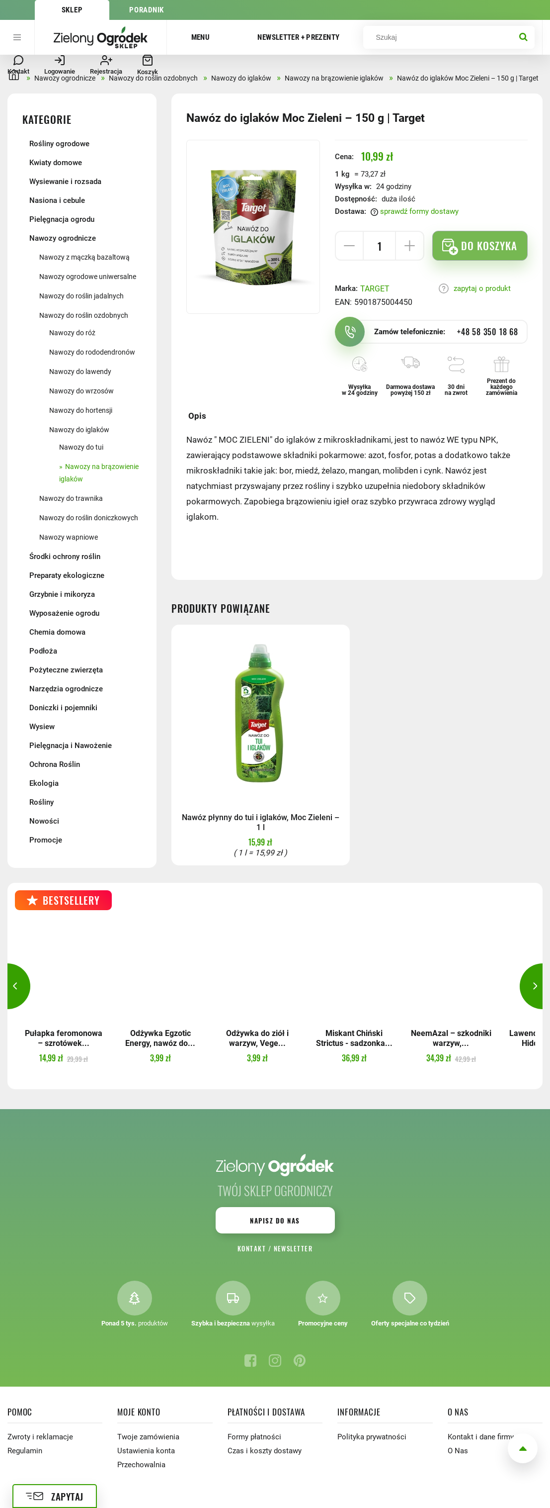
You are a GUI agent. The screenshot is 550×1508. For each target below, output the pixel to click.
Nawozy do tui (81, 447)
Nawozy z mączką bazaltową (84, 257)
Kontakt (251, 1248)
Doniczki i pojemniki (63, 707)
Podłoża (43, 651)
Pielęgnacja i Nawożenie (70, 745)
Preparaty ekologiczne (66, 575)
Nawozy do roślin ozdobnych (83, 315)
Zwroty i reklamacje (40, 1436)
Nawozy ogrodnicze (62, 238)
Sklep (72, 9)
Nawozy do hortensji (80, 410)
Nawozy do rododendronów (92, 352)
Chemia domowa (57, 632)
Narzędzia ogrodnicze (66, 688)
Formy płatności (254, 1436)
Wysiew (42, 726)
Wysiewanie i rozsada (65, 181)
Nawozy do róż (72, 333)
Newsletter (293, 1248)
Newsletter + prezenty (298, 37)
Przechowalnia (141, 1464)
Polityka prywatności (371, 1436)
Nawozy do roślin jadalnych (81, 296)
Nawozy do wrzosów (81, 391)
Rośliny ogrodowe (59, 143)
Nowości (44, 821)
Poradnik (146, 9)
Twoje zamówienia (148, 1436)
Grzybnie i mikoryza (62, 594)
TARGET (375, 288)
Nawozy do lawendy (80, 372)
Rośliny (41, 802)
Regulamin (24, 1450)
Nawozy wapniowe (68, 537)
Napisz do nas (275, 1220)
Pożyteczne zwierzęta (66, 669)
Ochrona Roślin (54, 764)
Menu (200, 37)
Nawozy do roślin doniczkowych (88, 518)
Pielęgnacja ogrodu (61, 219)
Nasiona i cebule (57, 200)
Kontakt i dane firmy (481, 1436)
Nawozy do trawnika (71, 498)
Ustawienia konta (146, 1450)
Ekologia (44, 783)
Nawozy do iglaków (79, 430)
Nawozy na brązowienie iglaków (99, 473)
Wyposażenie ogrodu (64, 613)
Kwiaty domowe (55, 162)
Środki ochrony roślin (64, 556)
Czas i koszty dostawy (265, 1450)
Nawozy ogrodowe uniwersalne (87, 277)
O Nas (458, 1450)
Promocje (45, 840)
